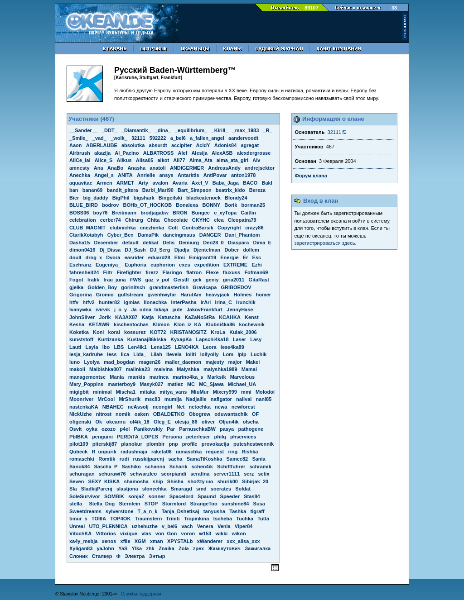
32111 (335, 132)
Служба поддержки (141, 593)
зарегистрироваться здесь (324, 243)
